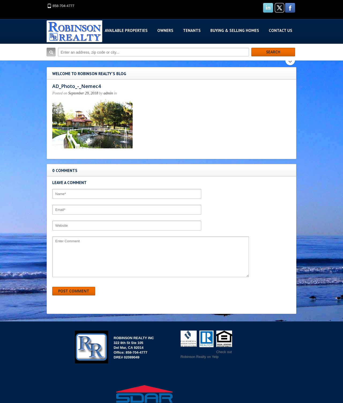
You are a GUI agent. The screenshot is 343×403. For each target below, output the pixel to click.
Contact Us (281, 30)
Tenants (193, 30)
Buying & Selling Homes (235, 30)
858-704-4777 (62, 6)
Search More (291, 63)
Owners (166, 30)
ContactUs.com (12, 400)
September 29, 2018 (82, 93)
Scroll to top (286, 383)
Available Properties (127, 30)
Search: (50, 52)
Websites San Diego (230, 384)
